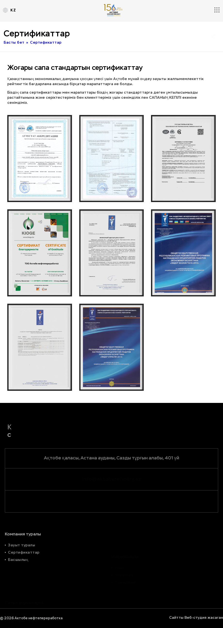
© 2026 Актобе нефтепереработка (31, 618)
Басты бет (14, 43)
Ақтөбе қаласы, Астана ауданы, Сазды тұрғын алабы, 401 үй (111, 458)
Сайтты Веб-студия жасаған (196, 617)
